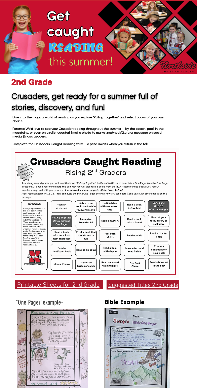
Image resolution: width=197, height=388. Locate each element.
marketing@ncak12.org (112, 132)
